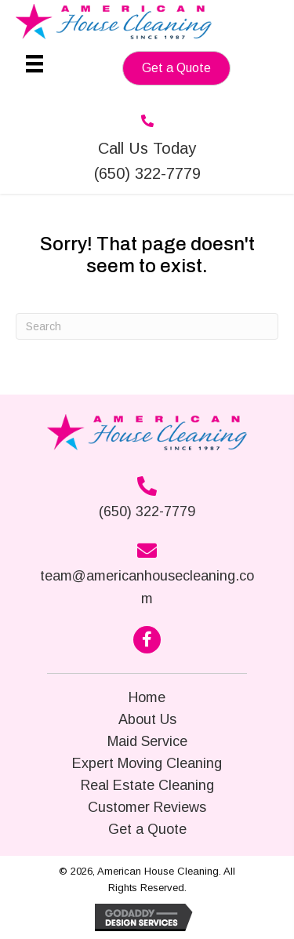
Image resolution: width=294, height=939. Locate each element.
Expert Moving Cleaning (147, 763)
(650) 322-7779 (147, 511)
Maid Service (147, 741)
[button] (176, 68)
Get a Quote (147, 829)
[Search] (147, 326)
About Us (147, 719)
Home (147, 697)
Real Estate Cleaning (147, 785)
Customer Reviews (147, 807)
